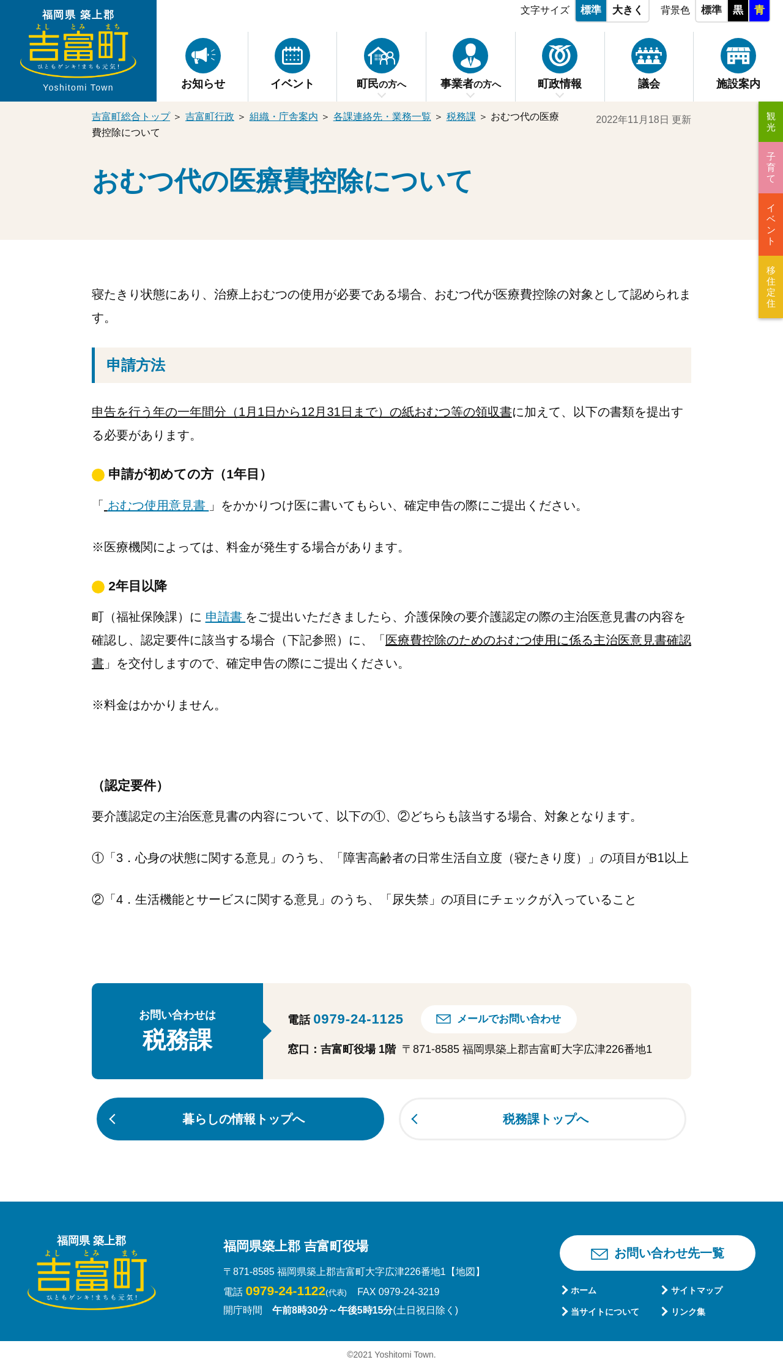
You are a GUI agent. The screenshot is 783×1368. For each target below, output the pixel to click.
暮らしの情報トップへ (243, 1119)
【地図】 (465, 1271)
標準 (591, 10)
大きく (628, 10)
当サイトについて (605, 1312)
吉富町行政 (209, 116)
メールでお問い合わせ (509, 1019)
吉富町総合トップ (131, 116)
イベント (771, 224)
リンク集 (688, 1312)
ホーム (583, 1290)
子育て (771, 167)
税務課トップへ (545, 1119)
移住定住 (771, 286)
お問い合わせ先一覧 (669, 1253)
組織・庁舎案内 (284, 116)
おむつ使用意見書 (158, 505)
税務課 (461, 116)
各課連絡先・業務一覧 (382, 116)
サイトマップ (696, 1290)
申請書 (226, 616)
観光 (771, 121)
